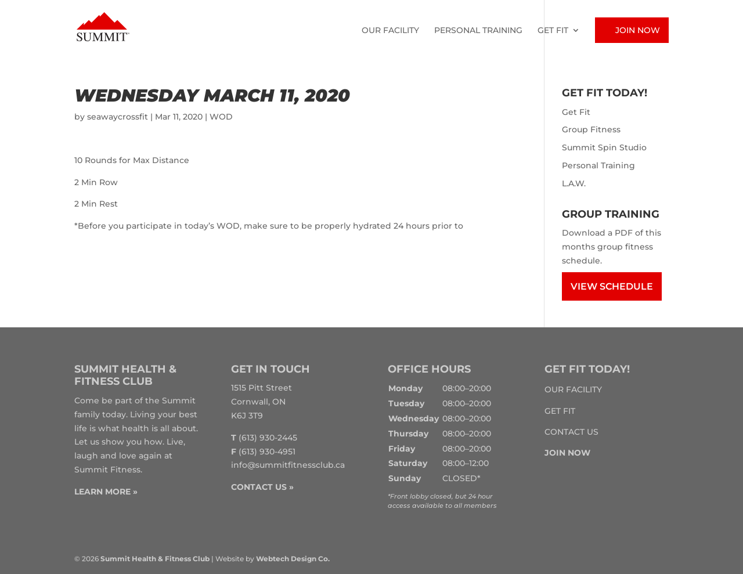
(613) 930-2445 (268, 437)
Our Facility (390, 30)
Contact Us (571, 432)
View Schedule (612, 286)
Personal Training (478, 30)
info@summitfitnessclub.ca (288, 465)
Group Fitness (591, 129)
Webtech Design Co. (293, 558)
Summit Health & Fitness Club (155, 558)
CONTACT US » (262, 487)
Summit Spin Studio (604, 147)
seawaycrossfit (117, 116)
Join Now (637, 30)
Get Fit (553, 30)
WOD (221, 116)
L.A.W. (574, 183)
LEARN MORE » (106, 491)
